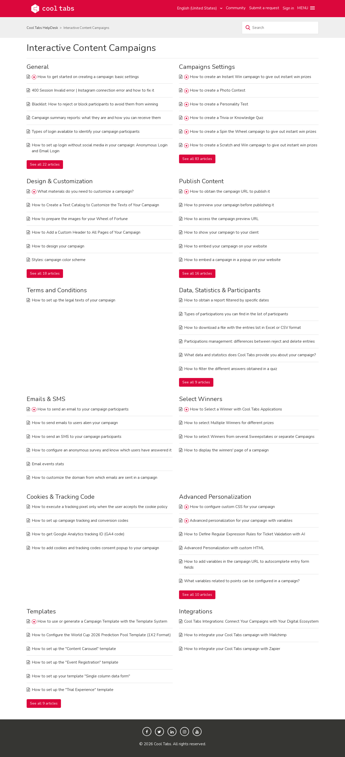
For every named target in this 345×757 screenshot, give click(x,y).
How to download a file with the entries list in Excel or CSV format (242, 327)
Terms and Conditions (57, 290)
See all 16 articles (197, 273)
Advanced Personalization (215, 497)
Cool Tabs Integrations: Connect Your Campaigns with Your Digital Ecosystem (251, 621)
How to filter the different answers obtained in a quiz (230, 368)
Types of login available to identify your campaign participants (86, 131)
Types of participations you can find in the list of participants (236, 314)
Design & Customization (60, 181)
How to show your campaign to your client (221, 232)
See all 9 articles (196, 382)
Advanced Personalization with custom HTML (224, 547)
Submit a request (264, 7)
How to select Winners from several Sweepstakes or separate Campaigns (249, 436)
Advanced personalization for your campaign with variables (241, 520)
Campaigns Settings (207, 67)
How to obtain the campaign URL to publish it (230, 191)
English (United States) (197, 8)
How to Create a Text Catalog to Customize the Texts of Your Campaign (95, 205)
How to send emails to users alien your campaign (75, 422)
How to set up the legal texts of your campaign (73, 300)
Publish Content (201, 181)
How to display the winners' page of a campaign (226, 450)
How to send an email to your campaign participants (83, 409)
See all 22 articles (45, 164)
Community (236, 7)
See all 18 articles (45, 273)
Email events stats (48, 464)
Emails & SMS (46, 399)
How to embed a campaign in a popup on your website (232, 259)
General (38, 67)
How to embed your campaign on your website (225, 246)
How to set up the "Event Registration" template (75, 662)
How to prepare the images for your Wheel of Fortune (80, 218)
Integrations (195, 611)
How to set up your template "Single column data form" (81, 676)
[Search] (280, 27)
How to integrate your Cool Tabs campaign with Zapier (232, 648)
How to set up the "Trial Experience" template (72, 689)
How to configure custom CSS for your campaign (232, 506)
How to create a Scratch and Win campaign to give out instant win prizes (253, 145)
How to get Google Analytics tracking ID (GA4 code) (78, 534)
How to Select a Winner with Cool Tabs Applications (236, 409)
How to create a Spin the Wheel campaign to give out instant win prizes (253, 131)
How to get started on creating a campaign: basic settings (88, 76)
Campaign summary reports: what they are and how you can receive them (96, 117)
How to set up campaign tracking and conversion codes (80, 520)
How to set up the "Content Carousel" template (74, 648)
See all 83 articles (197, 158)
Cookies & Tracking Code (61, 497)
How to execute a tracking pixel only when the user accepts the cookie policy (100, 506)
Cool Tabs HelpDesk (42, 28)
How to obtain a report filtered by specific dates (226, 300)
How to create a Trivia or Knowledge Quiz (226, 117)
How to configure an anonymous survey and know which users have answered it (102, 450)
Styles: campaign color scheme (59, 259)
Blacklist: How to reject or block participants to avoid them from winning (95, 104)
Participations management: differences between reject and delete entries (249, 341)
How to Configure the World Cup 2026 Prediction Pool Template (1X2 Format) (101, 634)
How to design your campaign (58, 246)
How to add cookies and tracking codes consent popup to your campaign (95, 547)
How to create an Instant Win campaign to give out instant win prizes (250, 76)
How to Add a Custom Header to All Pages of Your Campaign (86, 232)
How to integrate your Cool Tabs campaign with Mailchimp (235, 634)
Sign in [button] (288, 8)
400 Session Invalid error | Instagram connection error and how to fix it (93, 90)
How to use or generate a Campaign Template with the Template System (102, 621)
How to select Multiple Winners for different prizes (229, 422)
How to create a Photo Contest (217, 90)
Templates (41, 611)
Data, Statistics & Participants (219, 290)
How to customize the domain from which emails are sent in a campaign (94, 477)
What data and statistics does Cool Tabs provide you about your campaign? (250, 355)
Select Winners (200, 399)
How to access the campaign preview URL (221, 218)
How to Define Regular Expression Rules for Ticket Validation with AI (244, 534)
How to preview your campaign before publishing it (229, 205)
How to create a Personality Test (219, 104)
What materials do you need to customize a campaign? (85, 191)
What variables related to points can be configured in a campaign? (242, 580)
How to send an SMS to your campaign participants (76, 436)
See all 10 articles (197, 594)
